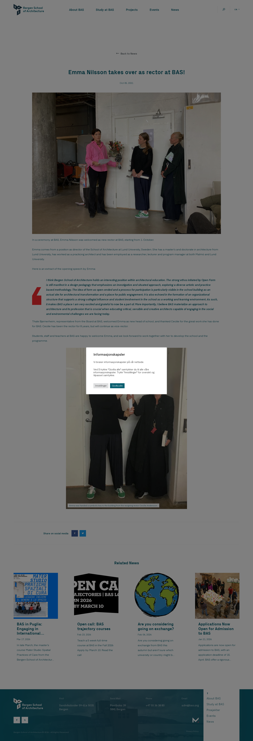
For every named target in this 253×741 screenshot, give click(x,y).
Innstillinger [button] (100, 385)
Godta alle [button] (117, 385)
